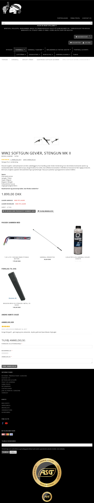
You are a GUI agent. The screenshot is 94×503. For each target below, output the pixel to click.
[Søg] (91, 23)
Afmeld (13, 452)
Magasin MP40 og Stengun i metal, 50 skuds (16, 304)
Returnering (6, 386)
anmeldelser (15, 160)
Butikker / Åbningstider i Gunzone (14, 376)
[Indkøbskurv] (83, 37)
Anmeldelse (6, 357)
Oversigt (5, 393)
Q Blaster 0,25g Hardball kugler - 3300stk (78, 258)
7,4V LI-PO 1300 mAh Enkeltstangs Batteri (17, 258)
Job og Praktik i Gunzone (11, 390)
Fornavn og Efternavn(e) (11, 344)
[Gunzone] (12, 7)
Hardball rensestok (47, 257)
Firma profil (75, 18)
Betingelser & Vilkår (9, 380)
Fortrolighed (62, 18)
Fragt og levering (8, 382)
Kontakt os (86, 18)
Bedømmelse (6, 351)
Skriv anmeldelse (29, 159)
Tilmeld (5, 452)
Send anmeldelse (9, 366)
